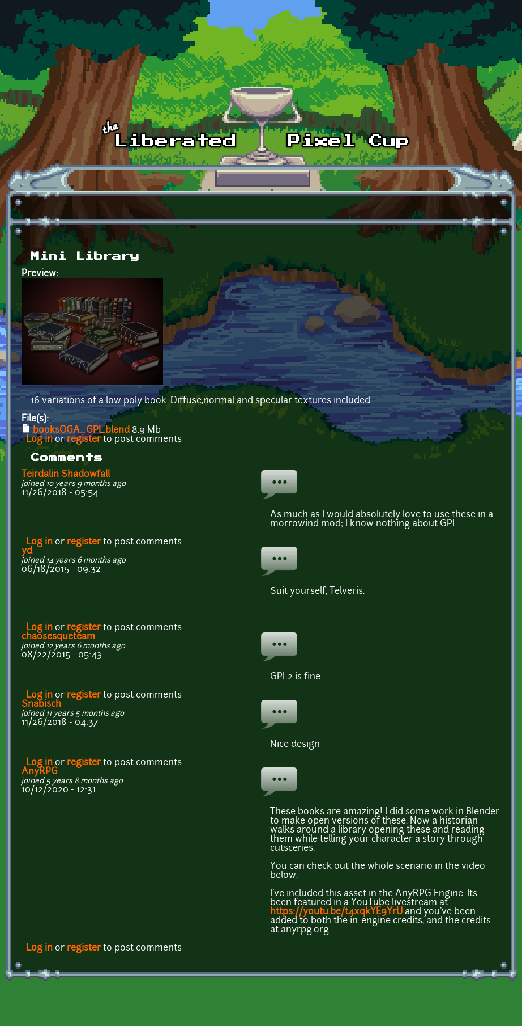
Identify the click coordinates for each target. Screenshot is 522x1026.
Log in (39, 439)
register (84, 439)
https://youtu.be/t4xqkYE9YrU (336, 912)
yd (27, 551)
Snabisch (41, 704)
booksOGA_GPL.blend (81, 430)
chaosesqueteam (58, 636)
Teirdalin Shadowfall (66, 474)
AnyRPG (40, 771)
